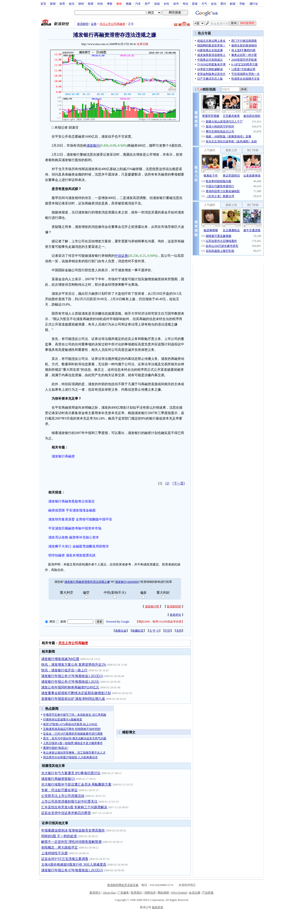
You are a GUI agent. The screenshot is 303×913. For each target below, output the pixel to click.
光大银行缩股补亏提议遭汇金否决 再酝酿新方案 (76, 784)
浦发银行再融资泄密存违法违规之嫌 (87, 581)
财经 (81, 3)
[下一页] (179, 483)
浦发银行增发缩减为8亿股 (60, 659)
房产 (147, 3)
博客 (109, 3)
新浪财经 (83, 24)
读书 (176, 3)
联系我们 (136, 892)
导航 (242, 3)
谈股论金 (120, 630)
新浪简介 (95, 892)
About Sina (109, 892)
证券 (94, 24)
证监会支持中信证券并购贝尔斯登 (66, 813)
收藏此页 (137, 630)
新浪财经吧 (174, 606)
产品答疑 (208, 892)
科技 (100, 3)
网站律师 (163, 892)
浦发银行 (93, 145)
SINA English (179, 892)
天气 (204, 3)
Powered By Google (117, 621)
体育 (62, 3)
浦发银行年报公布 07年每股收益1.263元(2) (72, 676)
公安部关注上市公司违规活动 (62, 796)
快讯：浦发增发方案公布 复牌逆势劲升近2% (73, 664)
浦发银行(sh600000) (127, 581)
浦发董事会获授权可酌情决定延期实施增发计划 (76, 693)
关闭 (179, 630)
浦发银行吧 (152, 606)
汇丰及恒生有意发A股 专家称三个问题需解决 (74, 807)
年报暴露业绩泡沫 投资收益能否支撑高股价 (73, 830)
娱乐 (72, 3)
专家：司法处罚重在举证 (59, 790)
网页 (52, 621)
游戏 (157, 3)
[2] (167, 483)
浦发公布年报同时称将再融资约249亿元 (70, 687)
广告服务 (123, 892)
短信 (214, 3)
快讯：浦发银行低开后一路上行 (64, 670)
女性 (166, 3)
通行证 (254, 3)
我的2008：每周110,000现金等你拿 (160, 621)
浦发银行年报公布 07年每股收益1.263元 (70, 681)
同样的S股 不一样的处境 (59, 836)
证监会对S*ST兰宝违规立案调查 (64, 859)
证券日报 (142, 44)
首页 (43, 3)
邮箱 (233, 3)
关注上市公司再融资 (112, 24)
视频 (128, 3)
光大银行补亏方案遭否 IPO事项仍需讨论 (70, 773)
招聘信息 (150, 892)
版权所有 (157, 907)
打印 (167, 630)
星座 (195, 3)
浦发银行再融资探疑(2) (58, 779)
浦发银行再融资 (63, 456)
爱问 (223, 3)
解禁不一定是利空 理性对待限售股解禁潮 (71, 842)
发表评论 (175, 614)
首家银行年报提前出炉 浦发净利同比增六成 (73, 699)
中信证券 (121, 256)
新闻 (53, 3)
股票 (91, 3)
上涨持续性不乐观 (54, 853)
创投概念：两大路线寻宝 (59, 847)
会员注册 (194, 892)
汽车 (138, 3)
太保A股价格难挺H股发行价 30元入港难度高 (74, 864)
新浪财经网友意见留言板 (122, 885)
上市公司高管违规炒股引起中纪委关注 (69, 801)
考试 (185, 3)
